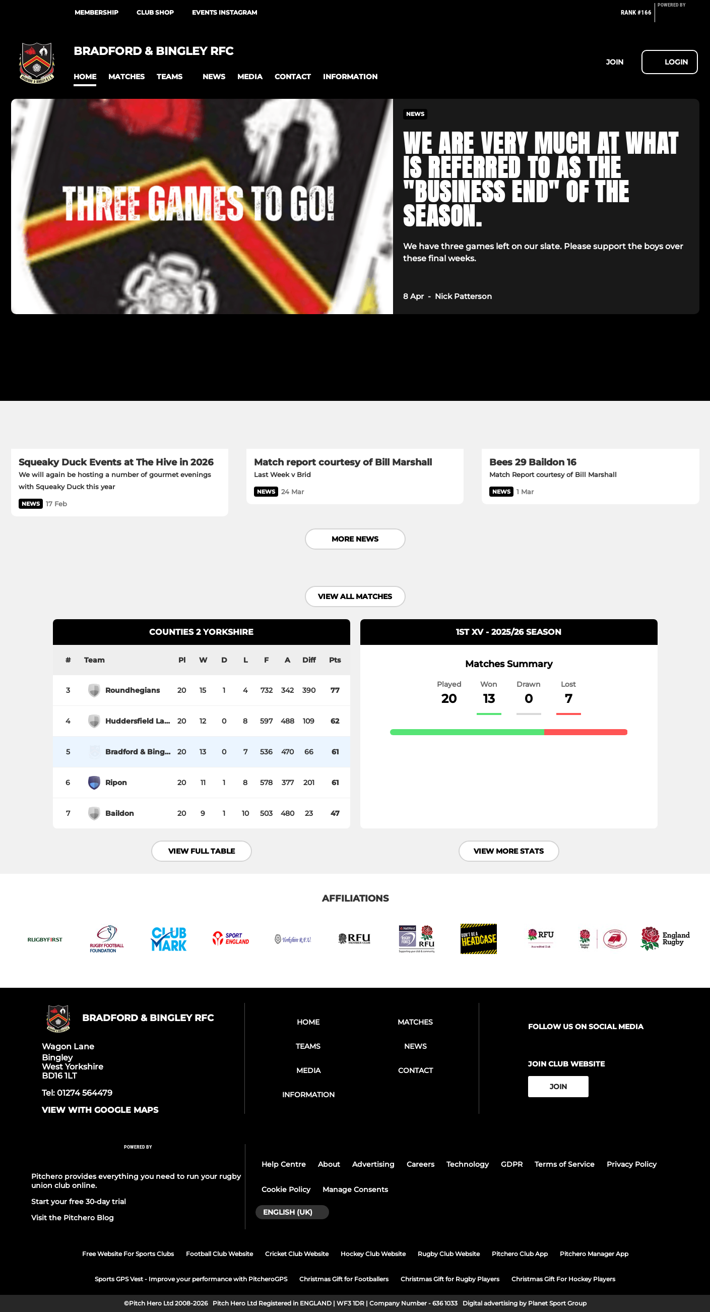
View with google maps (100, 1110)
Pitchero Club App (520, 1254)
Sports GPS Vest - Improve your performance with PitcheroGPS (191, 1279)
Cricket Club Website (297, 1254)
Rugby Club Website (449, 1254)
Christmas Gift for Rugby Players (450, 1279)
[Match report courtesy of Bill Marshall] (355, 387)
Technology (467, 1164)
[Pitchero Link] (678, 17)
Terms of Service (565, 1164)
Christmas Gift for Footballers (344, 1279)
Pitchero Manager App (594, 1254)
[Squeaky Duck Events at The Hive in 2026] (119, 387)
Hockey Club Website (373, 1254)
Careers (420, 1164)
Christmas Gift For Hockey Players (563, 1279)
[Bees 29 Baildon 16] (590, 387)
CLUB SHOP (155, 12)
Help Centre (284, 1164)
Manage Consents (355, 1189)
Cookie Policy (286, 1189)
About (329, 1164)
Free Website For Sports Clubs (128, 1254)
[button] (85, 77)
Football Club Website (219, 1254)
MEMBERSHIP (96, 12)
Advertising (373, 1164)
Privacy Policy (632, 1164)
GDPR (512, 1164)
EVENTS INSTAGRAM (224, 12)
